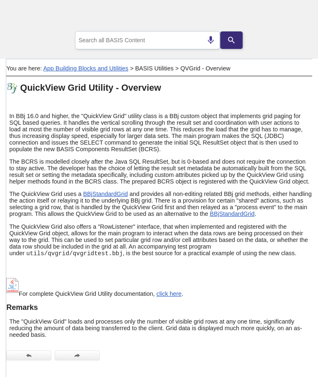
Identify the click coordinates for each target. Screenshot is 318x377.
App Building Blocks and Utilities (85, 68)
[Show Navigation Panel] (295, 17)
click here (169, 293)
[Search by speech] (211, 40)
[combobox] (147, 40)
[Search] (231, 40)
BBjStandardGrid (105, 194)
